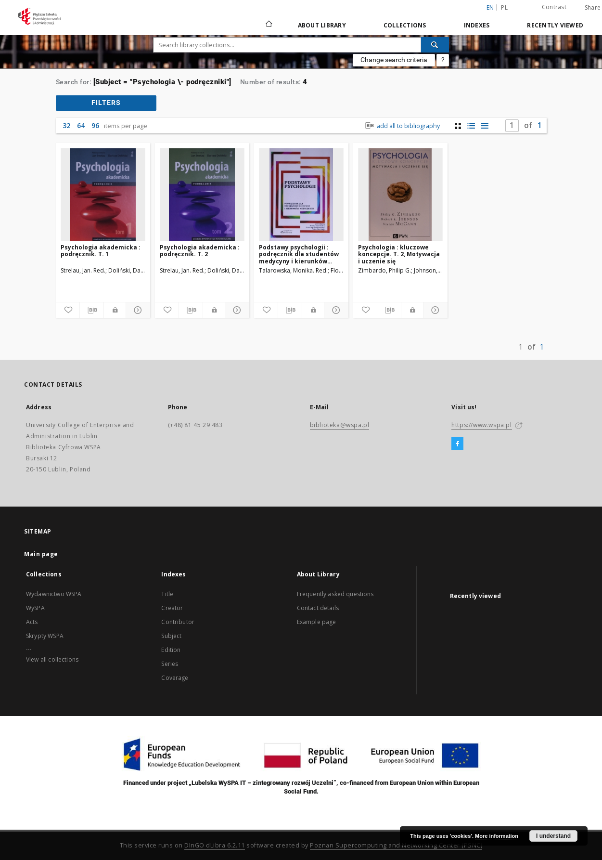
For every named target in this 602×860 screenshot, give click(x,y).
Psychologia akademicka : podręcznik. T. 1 (101, 250)
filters (106, 102)
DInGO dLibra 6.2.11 (214, 845)
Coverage (174, 678)
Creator (172, 608)
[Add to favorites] (67, 310)
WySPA (35, 608)
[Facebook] (457, 444)
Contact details (318, 608)
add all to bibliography (401, 126)
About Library (322, 25)
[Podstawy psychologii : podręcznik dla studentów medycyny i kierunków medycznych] (301, 194)
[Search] (435, 44)
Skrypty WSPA (45, 636)
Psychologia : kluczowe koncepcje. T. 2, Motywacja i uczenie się (399, 254)
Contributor (177, 622)
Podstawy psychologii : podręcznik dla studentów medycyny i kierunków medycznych (299, 254)
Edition (170, 650)
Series (169, 664)
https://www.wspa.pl (481, 425)
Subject (171, 636)
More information (496, 836)
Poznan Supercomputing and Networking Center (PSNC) (396, 845)
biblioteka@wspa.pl (340, 425)
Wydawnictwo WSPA (53, 594)
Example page (316, 622)
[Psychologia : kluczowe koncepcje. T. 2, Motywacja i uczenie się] (400, 194)
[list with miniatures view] (471, 126)
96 (95, 125)
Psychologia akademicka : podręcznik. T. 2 (200, 250)
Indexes (477, 25)
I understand (553, 836)
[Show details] (136, 310)
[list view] (484, 126)
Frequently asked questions (335, 594)
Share (593, 8)
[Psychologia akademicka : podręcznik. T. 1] (103, 194)
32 (66, 125)
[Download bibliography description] (91, 310)
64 (81, 125)
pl (504, 7)
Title (167, 594)
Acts (32, 622)
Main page (41, 554)
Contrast (554, 7)
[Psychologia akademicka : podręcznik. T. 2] (202, 194)
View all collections (52, 659)
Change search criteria (393, 60)
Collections (405, 25)
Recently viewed (555, 25)
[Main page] (268, 25)
